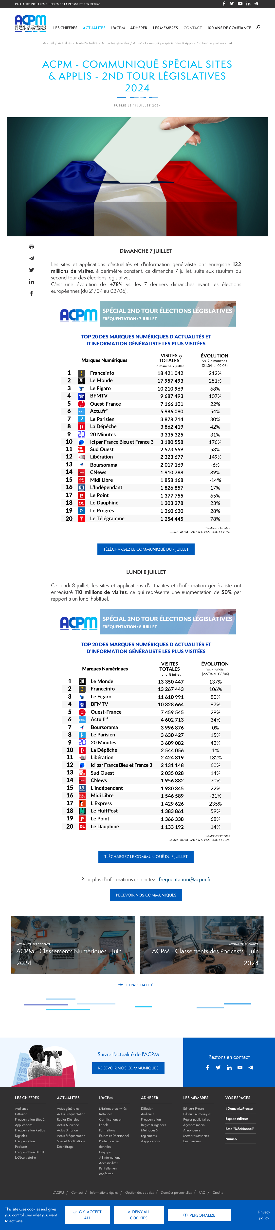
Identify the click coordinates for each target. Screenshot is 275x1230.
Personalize (202, 1215)
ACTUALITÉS (68, 1097)
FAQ (202, 1192)
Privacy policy (264, 1215)
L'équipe (105, 1152)
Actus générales (68, 1108)
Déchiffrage (65, 1146)
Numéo (231, 1138)
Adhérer (138, 27)
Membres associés (196, 1135)
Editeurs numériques (197, 1114)
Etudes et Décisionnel (114, 1135)
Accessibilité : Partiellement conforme (108, 1168)
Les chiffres (65, 27)
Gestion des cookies (139, 1192)
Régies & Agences (153, 1125)
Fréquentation (151, 1119)
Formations (107, 1130)
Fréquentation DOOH (30, 1152)
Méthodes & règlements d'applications (150, 1135)
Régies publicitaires (196, 1119)
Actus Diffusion (67, 1130)
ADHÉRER (149, 1097)
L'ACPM (118, 27)
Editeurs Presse (193, 1108)
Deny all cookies (139, 1215)
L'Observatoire (25, 1157)
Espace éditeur (236, 1118)
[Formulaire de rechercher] (258, 27)
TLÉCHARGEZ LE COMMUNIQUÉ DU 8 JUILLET (146, 856)
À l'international (110, 1157)
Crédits (218, 1192)
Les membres (165, 27)
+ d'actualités (141, 985)
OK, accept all (87, 1215)
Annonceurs (191, 1130)
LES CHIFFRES (27, 1097)
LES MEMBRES (195, 1097)
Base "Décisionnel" (239, 1128)
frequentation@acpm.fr (185, 879)
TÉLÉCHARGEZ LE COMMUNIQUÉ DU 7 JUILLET (146, 549)
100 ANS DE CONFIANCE (229, 27)
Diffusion (21, 1114)
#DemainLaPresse (239, 1108)
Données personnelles (176, 1192)
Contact (192, 27)
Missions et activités (113, 1108)
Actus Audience (68, 1125)
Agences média (194, 1125)
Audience (21, 1108)
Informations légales (104, 1192)
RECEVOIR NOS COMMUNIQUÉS (146, 895)
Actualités (94, 27)
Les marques (192, 1141)
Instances (105, 1114)
